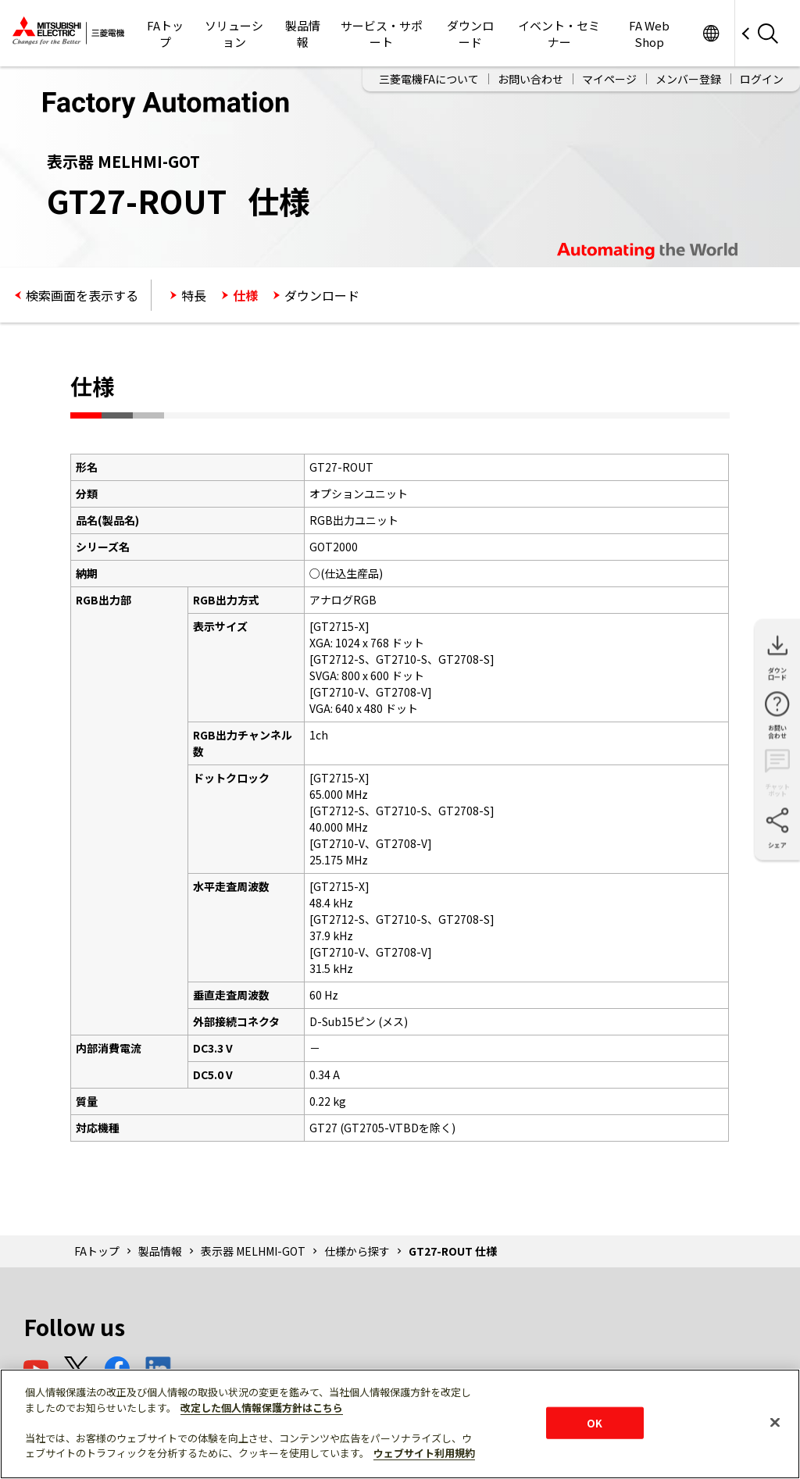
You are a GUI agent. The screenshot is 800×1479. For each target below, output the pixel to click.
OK (594, 1422)
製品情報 (302, 33)
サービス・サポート (382, 33)
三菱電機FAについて (429, 79)
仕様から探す (357, 1251)
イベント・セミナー (559, 33)
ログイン (762, 79)
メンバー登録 (688, 79)
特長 (193, 295)
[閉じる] (775, 1422)
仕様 (245, 295)
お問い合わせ (530, 79)
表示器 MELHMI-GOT (253, 1251)
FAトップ (165, 33)
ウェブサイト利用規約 (424, 1452)
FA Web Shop (649, 33)
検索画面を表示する (82, 295)
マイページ (609, 79)
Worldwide (710, 33)
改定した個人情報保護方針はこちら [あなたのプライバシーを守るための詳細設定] (261, 1407)
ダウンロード (470, 33)
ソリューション (234, 33)
